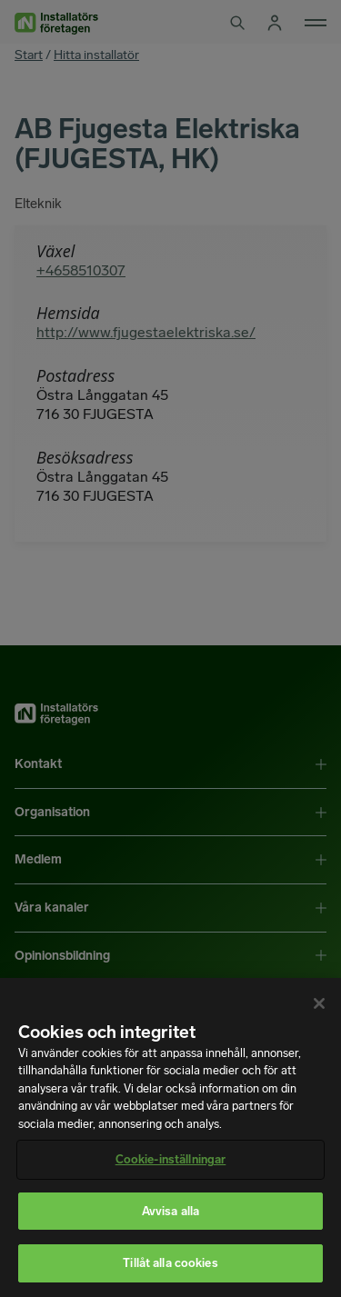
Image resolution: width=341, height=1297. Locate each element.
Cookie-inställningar (170, 1159)
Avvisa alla (170, 1211)
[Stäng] (319, 1003)
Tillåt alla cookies (170, 1263)
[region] (170, 1137)
